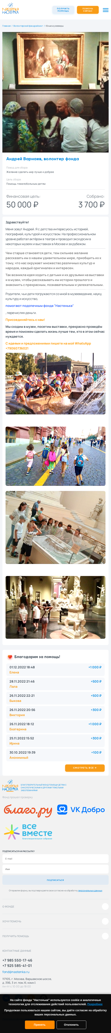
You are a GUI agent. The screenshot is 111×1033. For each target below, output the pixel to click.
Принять (40, 1024)
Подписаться (55, 880)
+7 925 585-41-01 (17, 965)
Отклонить (71, 1024)
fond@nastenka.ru (15, 972)
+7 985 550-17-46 (17, 960)
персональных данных (90, 890)
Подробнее (94, 1004)
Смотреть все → (85, 768)
